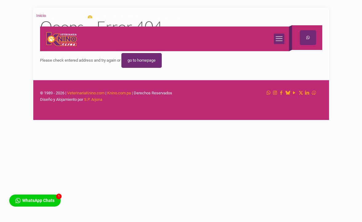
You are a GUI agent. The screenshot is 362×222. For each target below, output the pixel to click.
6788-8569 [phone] (133, 17)
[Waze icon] (312, 17)
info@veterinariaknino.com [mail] (173, 17)
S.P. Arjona (93, 99)
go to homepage (142, 60)
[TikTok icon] (281, 17)
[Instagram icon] (266, 17)
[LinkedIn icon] (305, 17)
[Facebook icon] (274, 17)
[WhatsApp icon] (258, 17)
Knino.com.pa (119, 93)
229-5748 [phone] (108, 17)
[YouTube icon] (289, 17)
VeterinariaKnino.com (85, 93)
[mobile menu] (279, 39)
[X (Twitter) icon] (297, 17)
